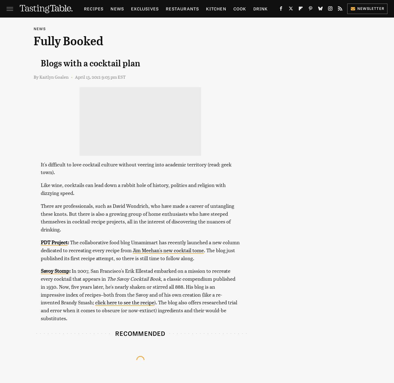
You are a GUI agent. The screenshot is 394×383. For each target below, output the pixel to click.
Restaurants (182, 8)
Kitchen (216, 8)
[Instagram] (330, 10)
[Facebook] (281, 10)
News (117, 8)
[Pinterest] (310, 10)
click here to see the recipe (124, 302)
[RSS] (340, 10)
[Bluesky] (320, 10)
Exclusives (145, 8)
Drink (260, 8)
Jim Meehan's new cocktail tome (168, 250)
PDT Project (54, 242)
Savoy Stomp (55, 270)
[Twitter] (291, 10)
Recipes (93, 8)
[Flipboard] (300, 10)
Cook (239, 8)
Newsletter (367, 8)
